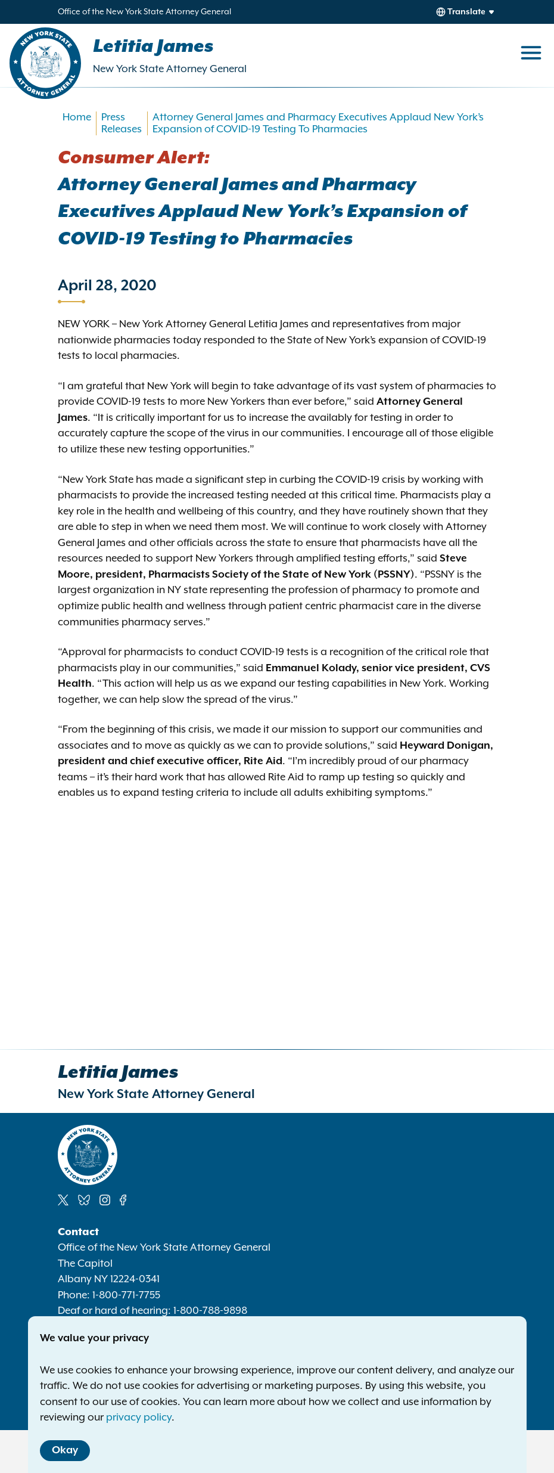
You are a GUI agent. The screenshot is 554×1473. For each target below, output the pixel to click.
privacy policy (139, 1418)
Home (77, 117)
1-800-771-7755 (126, 1295)
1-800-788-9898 (210, 1311)
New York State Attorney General (170, 69)
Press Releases (121, 123)
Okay (65, 1450)
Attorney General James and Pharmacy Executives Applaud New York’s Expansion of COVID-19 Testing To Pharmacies (318, 123)
